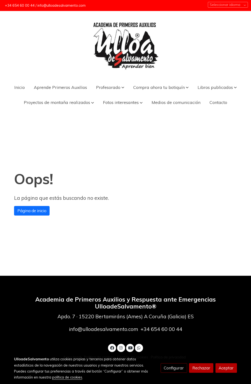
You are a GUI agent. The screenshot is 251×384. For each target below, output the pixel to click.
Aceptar (226, 367)
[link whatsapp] (139, 348)
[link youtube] (130, 348)
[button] (161, 87)
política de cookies (67, 377)
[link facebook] (112, 348)
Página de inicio (31, 210)
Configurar (174, 367)
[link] (125, 45)
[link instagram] (121, 348)
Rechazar (201, 367)
